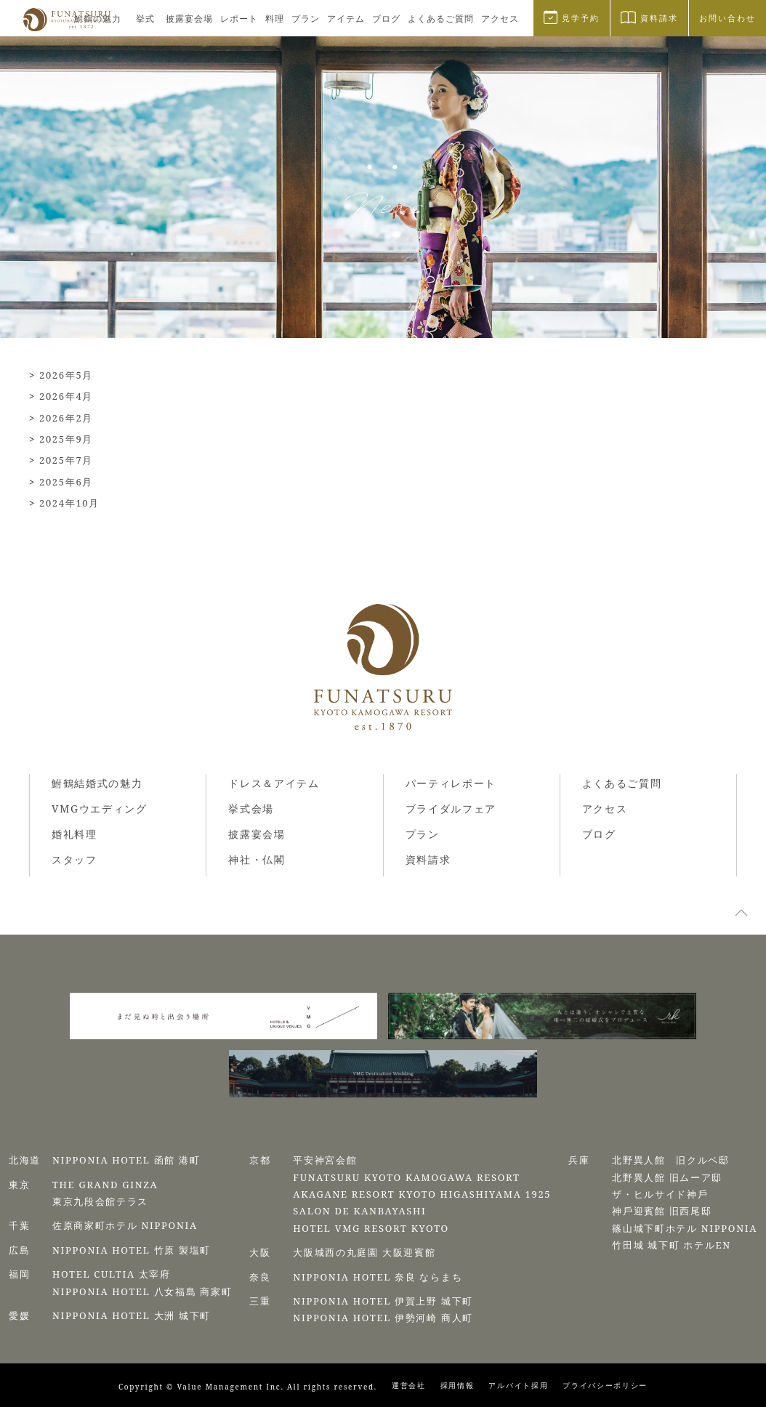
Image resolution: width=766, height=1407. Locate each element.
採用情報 (457, 1385)
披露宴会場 (189, 18)
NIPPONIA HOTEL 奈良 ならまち (377, 1276)
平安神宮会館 (325, 1159)
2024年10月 (69, 502)
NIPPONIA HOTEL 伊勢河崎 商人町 (383, 1317)
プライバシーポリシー (605, 1385)
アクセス (500, 18)
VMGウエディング (100, 808)
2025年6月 (66, 481)
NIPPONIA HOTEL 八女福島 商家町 (142, 1291)
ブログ (386, 18)
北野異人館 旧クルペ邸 (670, 1159)
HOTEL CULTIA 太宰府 (111, 1274)
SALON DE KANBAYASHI (359, 1210)
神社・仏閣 (256, 859)
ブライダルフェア (451, 808)
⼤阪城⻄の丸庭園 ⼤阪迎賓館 (364, 1252)
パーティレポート (451, 783)
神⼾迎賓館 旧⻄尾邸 (661, 1210)
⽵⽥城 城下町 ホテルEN (671, 1244)
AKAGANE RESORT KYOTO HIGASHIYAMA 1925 (422, 1194)
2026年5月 (66, 375)
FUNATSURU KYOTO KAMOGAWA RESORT (406, 1177)
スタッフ (74, 859)
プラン (305, 18)
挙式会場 (251, 808)
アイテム (346, 18)
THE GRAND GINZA (105, 1184)
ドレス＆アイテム (273, 783)
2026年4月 (66, 396)
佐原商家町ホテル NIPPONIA (125, 1225)
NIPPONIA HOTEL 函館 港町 (126, 1159)
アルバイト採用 (518, 1385)
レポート (239, 18)
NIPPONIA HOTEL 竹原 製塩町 (131, 1250)
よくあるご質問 (441, 18)
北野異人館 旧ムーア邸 (667, 1177)
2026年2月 (66, 417)
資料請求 (428, 859)
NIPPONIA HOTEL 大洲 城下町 (131, 1315)
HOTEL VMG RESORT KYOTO (370, 1228)
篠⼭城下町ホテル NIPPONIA (684, 1228)
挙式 (145, 18)
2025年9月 (66, 439)
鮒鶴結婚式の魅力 (97, 783)
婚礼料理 (74, 834)
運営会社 (409, 1385)
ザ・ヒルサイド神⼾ (660, 1194)
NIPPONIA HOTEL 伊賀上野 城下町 (383, 1300)
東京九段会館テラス (100, 1201)
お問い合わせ (727, 17)
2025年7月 (66, 460)
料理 (274, 18)
